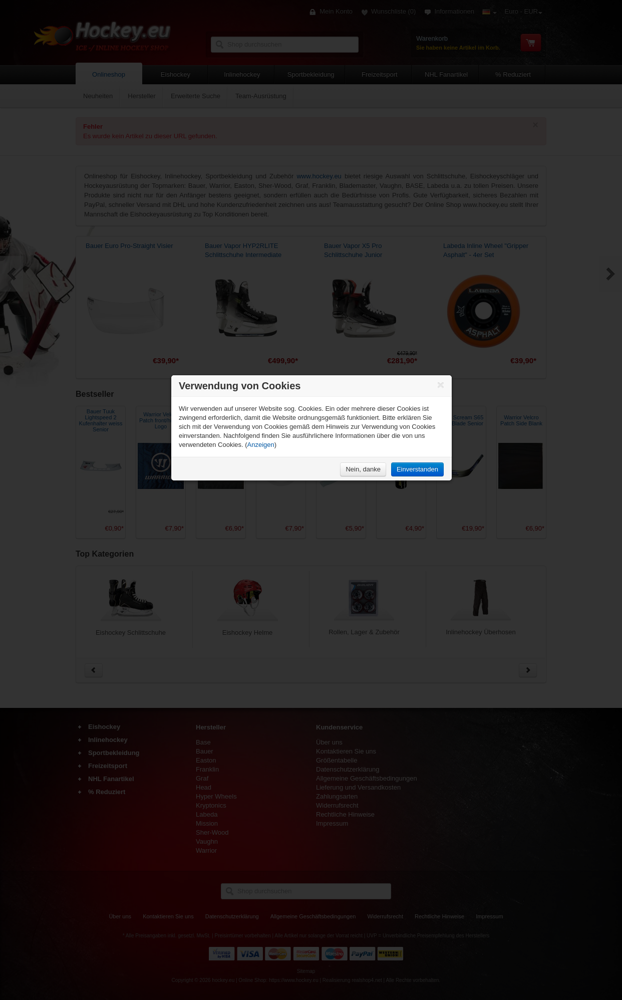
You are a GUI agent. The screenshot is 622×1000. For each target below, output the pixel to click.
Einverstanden (417, 469)
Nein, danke (363, 469)
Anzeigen (260, 444)
